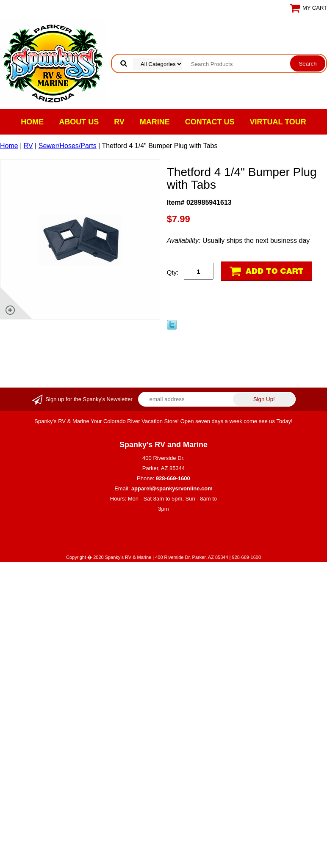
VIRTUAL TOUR (278, 122)
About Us (79, 122)
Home (32, 122)
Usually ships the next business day (238, 240)
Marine (155, 122)
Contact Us (210, 122)
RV (119, 122)
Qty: (173, 272)
